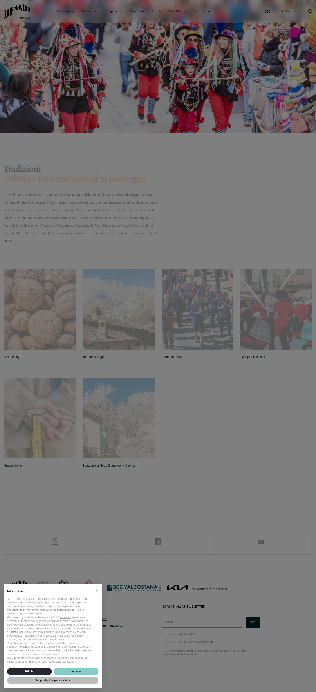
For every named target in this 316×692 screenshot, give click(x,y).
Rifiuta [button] (29, 671)
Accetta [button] (76, 671)
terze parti (65, 617)
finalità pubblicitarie (48, 632)
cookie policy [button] (34, 613)
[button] (96, 590)
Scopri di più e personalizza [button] (52, 680)
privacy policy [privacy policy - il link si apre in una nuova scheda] (34, 602)
